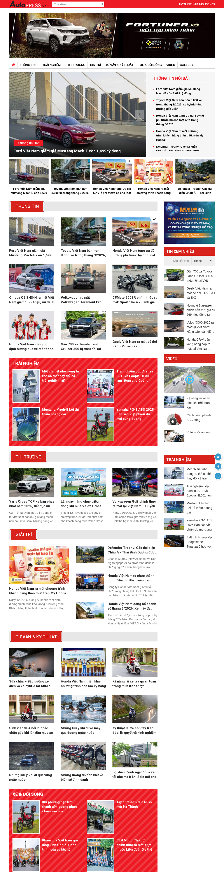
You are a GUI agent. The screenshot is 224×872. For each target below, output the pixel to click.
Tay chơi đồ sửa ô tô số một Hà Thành (133, 774)
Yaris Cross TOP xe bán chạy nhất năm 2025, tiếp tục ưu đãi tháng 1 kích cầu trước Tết (31, 473)
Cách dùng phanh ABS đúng (199, 418)
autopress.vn (104, 861)
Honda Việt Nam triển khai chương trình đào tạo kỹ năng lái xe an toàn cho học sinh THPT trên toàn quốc (83, 653)
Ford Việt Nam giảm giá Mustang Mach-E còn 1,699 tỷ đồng (67, 151)
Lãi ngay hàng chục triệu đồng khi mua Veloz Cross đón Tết (81, 473)
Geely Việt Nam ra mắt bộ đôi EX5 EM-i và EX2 (134, 348)
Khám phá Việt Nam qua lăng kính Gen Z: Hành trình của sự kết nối (60, 798)
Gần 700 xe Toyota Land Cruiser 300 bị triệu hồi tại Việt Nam (81, 348)
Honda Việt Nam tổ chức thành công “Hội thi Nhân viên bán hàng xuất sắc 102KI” (131, 547)
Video (170, 65)
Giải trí (95, 65)
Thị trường (77, 65)
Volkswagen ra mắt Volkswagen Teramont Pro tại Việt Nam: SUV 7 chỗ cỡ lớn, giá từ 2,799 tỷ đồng (81, 301)
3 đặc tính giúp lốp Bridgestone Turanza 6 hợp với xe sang (199, 542)
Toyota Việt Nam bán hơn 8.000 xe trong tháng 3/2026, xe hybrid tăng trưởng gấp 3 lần (179, 104)
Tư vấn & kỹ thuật (120, 65)
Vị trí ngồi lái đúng (199, 432)
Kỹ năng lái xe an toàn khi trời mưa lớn (198, 403)
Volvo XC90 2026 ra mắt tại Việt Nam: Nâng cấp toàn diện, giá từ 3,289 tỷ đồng (200, 327)
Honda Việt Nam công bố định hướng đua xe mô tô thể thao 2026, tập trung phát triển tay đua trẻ (31, 348)
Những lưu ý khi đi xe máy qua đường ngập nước (80, 700)
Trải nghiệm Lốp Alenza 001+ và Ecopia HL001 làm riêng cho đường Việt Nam (134, 377)
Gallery (186, 65)
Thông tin (29, 65)
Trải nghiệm (52, 65)
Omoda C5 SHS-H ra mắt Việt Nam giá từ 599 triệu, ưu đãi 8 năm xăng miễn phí (31, 301)
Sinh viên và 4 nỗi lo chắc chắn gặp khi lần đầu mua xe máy (31, 700)
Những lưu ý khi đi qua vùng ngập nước (30, 747)
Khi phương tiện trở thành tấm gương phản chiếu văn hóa (59, 777)
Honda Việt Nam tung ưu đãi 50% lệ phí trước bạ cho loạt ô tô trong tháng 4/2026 (180, 120)
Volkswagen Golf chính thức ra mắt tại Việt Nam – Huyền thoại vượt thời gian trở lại (134, 473)
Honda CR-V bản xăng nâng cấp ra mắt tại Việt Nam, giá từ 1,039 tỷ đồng (200, 344)
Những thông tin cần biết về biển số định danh (82, 747)
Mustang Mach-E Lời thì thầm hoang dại (60, 397)
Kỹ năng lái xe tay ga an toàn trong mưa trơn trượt (134, 653)
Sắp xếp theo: (181, 261)
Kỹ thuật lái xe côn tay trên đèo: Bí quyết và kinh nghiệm (134, 700)
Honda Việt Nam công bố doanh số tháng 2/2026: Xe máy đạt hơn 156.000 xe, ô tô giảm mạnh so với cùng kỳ (132, 575)
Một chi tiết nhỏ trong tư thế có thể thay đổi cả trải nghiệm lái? (60, 377)
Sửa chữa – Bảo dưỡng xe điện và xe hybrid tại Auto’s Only (29, 653)
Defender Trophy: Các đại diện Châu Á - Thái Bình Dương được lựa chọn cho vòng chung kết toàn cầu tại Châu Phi (195, 191)
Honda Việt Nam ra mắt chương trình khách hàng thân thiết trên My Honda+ (179, 135)
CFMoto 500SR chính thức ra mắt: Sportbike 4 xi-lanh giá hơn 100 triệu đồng (134, 301)
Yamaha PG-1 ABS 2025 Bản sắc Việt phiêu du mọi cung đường (134, 399)
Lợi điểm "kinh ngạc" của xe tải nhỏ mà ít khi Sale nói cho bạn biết (134, 747)
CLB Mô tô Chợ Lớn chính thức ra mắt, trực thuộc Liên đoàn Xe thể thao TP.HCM (134, 799)
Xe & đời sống (151, 65)
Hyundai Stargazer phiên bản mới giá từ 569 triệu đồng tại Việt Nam (201, 310)
